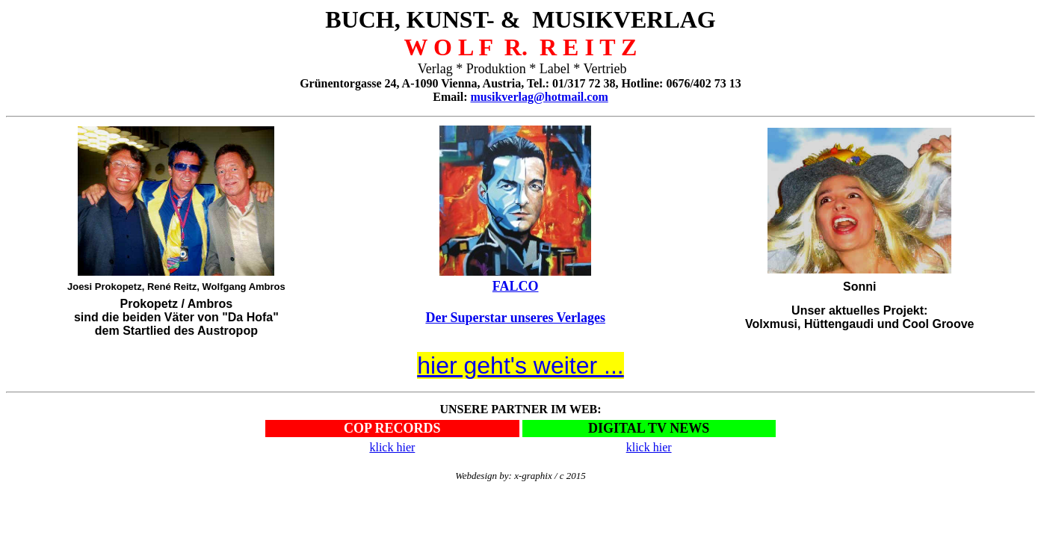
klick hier (392, 447)
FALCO (515, 286)
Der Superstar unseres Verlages (515, 317)
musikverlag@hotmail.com (539, 96)
